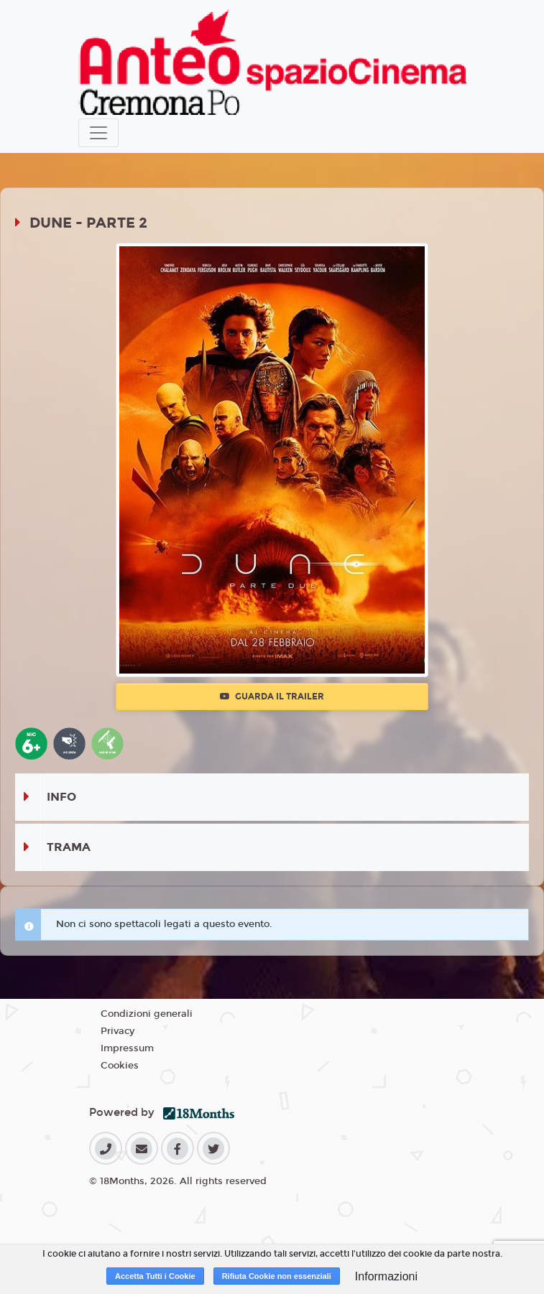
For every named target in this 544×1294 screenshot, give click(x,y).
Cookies (120, 1065)
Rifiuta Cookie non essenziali (276, 1276)
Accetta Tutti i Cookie (155, 1276)
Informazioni (386, 1276)
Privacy (117, 1031)
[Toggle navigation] (98, 132)
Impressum (127, 1048)
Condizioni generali (147, 1014)
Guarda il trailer (272, 697)
